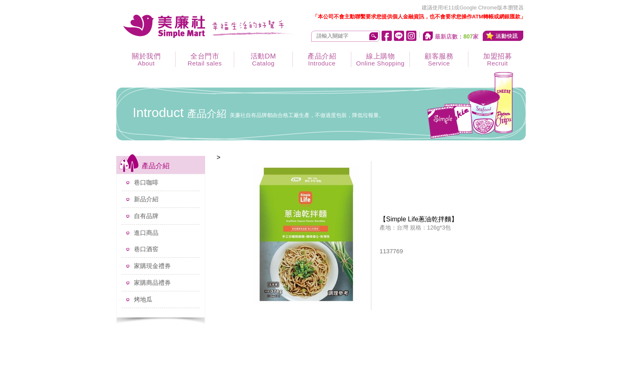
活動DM (263, 59)
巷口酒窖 (146, 249)
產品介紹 (322, 59)
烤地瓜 (143, 299)
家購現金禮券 (152, 265)
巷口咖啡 (146, 182)
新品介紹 (146, 199)
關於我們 (146, 59)
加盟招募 (497, 59)
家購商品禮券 (152, 282)
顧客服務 (439, 59)
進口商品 (146, 232)
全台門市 (205, 59)
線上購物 (380, 59)
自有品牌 (146, 215)
